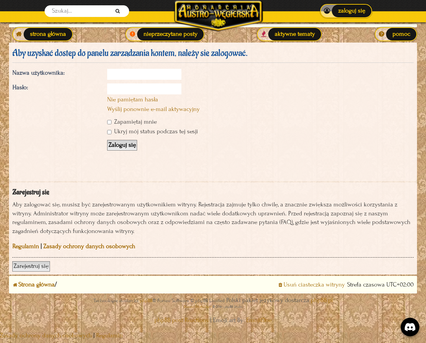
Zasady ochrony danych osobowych (89, 246)
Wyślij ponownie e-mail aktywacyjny (153, 109)
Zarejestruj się (31, 266)
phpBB (146, 300)
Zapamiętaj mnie (132, 121)
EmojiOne (259, 320)
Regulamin (25, 246)
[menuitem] (346, 11)
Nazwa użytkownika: (38, 72)
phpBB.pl (322, 300)
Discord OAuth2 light (198, 306)
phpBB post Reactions (181, 320)
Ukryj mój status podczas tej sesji (152, 131)
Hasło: (20, 87)
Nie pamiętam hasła (132, 99)
